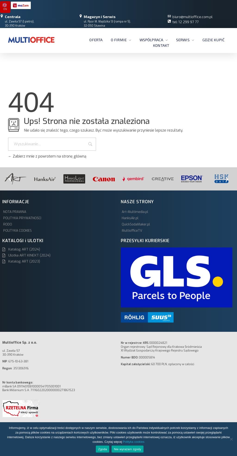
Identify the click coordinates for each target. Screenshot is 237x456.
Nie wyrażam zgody (127, 449)
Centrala (12, 16)
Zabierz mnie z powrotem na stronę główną (47, 156)
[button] (10, 179)
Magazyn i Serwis (99, 16)
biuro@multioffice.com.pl (192, 16)
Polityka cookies (133, 441)
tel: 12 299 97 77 (185, 21)
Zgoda (102, 449)
